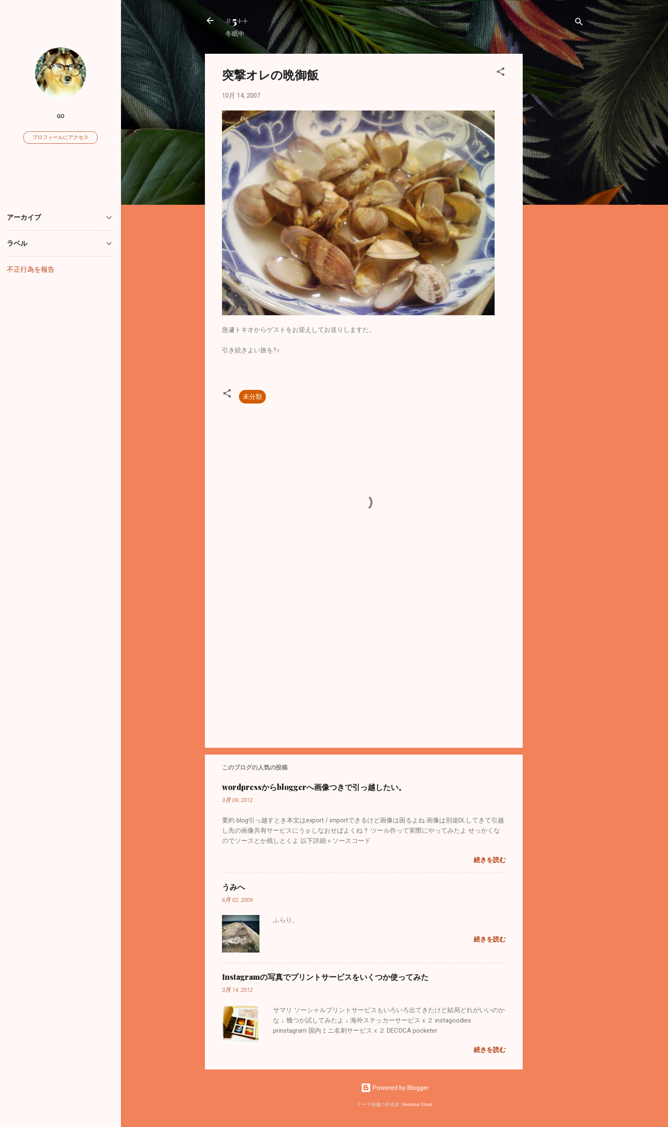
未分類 (252, 397)
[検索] (579, 23)
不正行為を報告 (31, 269)
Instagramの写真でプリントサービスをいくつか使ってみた (325, 977)
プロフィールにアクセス (60, 137)
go (60, 116)
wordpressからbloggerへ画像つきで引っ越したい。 (314, 787)
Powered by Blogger (395, 1088)
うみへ (233, 887)
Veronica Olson (417, 1104)
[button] (500, 73)
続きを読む (490, 860)
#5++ (236, 20)
